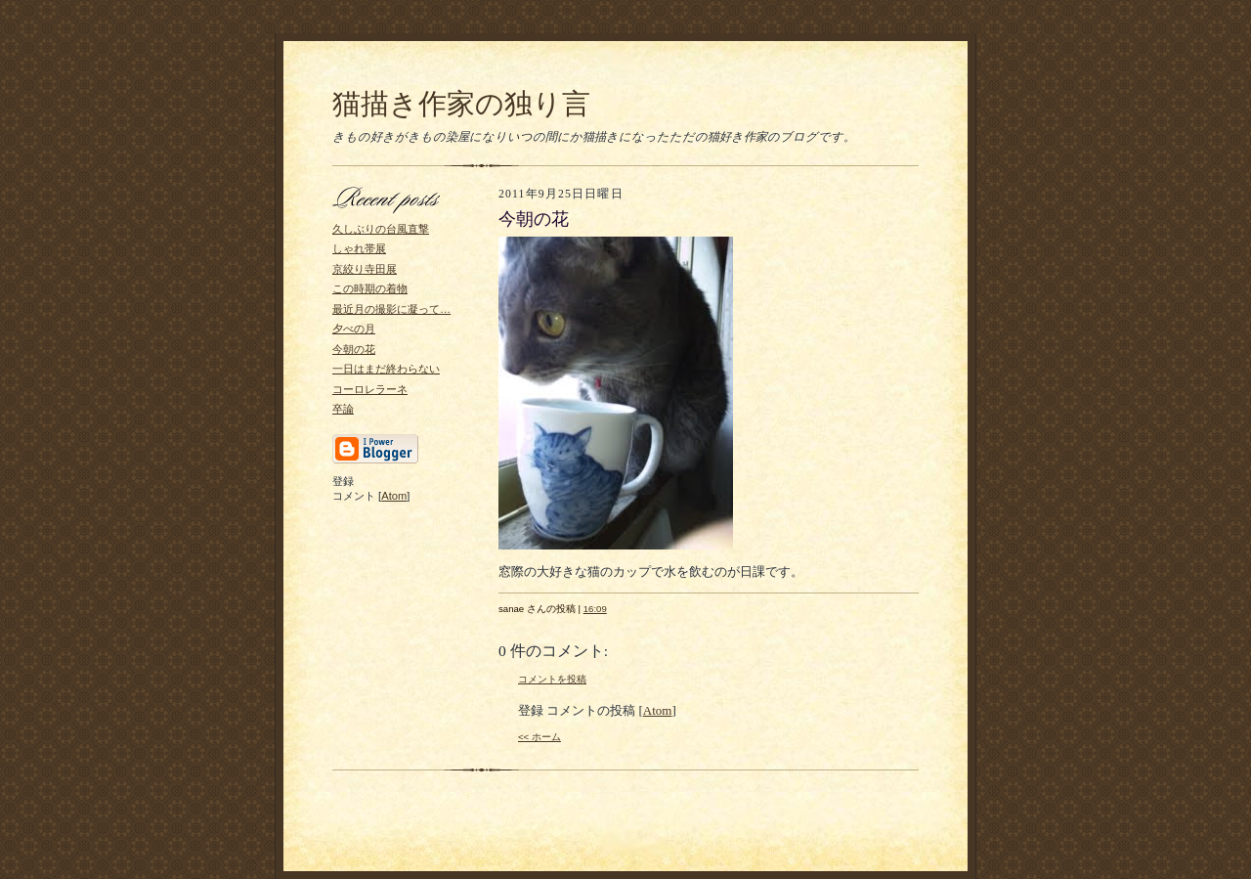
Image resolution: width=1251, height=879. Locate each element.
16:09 (595, 608)
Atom (394, 496)
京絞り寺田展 (364, 269)
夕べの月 (353, 328)
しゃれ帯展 (359, 248)
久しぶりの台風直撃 (380, 229)
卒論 (343, 409)
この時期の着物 (370, 288)
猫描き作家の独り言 (461, 103)
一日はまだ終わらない (386, 368)
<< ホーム (539, 736)
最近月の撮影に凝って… (391, 309)
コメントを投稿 (552, 679)
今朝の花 (353, 349)
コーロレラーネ (370, 389)
